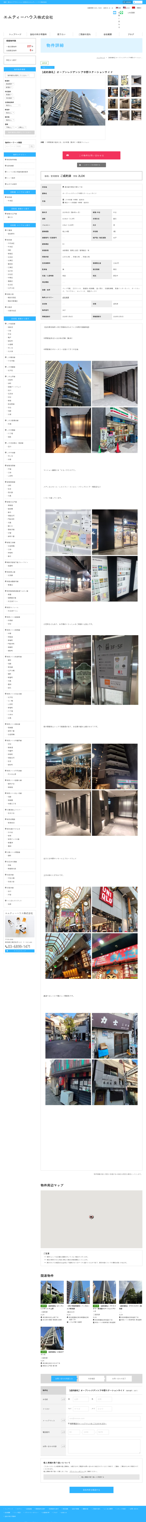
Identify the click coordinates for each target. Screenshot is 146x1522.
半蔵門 (10, 739)
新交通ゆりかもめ (13, 817)
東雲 (9, 583)
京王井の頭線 (12, 850)
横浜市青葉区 (13, 289)
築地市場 (11, 518)
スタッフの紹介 (121, 1497)
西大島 (10, 481)
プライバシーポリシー (77, 1460)
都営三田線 (11, 531)
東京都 (9, 185)
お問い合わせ (108, 14)
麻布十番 (11, 525)
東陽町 (10, 635)
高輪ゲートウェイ (14, 375)
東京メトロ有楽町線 (14, 645)
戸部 (9, 883)
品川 (9, 379)
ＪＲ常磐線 (11, 355)
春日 (9, 500)
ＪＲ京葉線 (11, 418)
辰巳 (9, 676)
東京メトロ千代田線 (14, 759)
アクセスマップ (20, 939)
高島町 (10, 554)
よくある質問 (108, 1497)
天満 (9, 412)
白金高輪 (11, 534)
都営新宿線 (11, 470)
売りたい (61, 22)
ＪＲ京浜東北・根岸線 (15, 431)
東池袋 (10, 655)
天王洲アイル (13, 590)
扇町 (9, 844)
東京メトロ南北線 (13, 712)
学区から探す (11, 48)
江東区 (10, 256)
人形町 (10, 464)
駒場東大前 (12, 857)
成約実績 (65, 286)
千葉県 (9, 218)
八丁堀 (10, 422)
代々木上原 (12, 762)
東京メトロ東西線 (13, 618)
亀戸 (9, 326)
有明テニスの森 (13, 827)
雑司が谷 (11, 772)
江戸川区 (11, 276)
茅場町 (10, 629)
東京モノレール (12, 596)
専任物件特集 (12, 148)
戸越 (9, 457)
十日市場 (11, 349)
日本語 (111, 7)
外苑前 (10, 609)
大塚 (9, 403)
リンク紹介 (17, 1501)
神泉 (9, 853)
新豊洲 (10, 831)
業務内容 (85, 1497)
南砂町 (10, 639)
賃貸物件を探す (40, 1497)
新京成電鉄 (11, 807)
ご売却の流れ (84, 22)
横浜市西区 (12, 286)
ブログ (131, 22)
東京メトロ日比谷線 (14, 682)
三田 (9, 461)
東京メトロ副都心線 (14, 769)
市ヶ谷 (10, 336)
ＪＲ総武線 (11, 312)
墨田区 (10, 252)
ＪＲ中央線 (11, 441)
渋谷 (9, 385)
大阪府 (9, 295)
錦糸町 (10, 329)
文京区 (10, 245)
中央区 (10, 189)
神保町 (10, 541)
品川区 (10, 259)
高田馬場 (11, 392)
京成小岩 (11, 870)
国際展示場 (12, 586)
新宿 (9, 389)
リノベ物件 (11, 166)
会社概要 (108, 22)
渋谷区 (10, 263)
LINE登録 (132, 14)
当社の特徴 (75, 1497)
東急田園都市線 (12, 570)
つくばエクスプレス (14, 889)
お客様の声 (45, 1501)
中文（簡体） (137, 7)
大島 (9, 484)
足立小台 (11, 801)
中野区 (10, 266)
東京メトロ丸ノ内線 (14, 781)
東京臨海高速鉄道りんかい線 (17, 579)
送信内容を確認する (91, 1478)
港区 (9, 238)
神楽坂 (10, 625)
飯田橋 (10, 497)
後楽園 (10, 716)
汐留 (9, 521)
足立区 (10, 273)
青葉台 (10, 573)
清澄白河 (11, 504)
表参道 (10, 736)
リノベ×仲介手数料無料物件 (17, 160)
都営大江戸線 (12, 202)
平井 (9, 322)
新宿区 (10, 242)
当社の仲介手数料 (38, 22)
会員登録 (128, 2)
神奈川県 (10, 282)
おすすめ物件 (12, 172)
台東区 (10, 249)
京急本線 (10, 876)
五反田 (10, 382)
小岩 (9, 319)
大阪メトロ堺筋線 (13, 840)
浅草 (9, 892)
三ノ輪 (10, 689)
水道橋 (10, 333)
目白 (9, 396)
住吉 (9, 477)
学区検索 (65, 1497)
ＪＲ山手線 (11, 365)
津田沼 (10, 315)
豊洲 (9, 673)
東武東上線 (11, 560)
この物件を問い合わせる (91, 143)
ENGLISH (123, 7)
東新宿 (10, 494)
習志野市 (11, 222)
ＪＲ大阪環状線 (12, 409)
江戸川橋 (11, 659)
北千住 (10, 359)
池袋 (9, 399)
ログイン (138, 2)
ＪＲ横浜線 (11, 346)
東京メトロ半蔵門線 (14, 729)
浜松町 (10, 368)
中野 (9, 448)
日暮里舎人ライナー (14, 798)
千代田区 (11, 231)
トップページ (15, 22)
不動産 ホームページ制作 (73, 1520)
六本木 (10, 703)
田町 (9, 372)
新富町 (10, 666)
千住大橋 (11, 866)
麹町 (9, 662)
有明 (9, 824)
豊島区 (10, 269)
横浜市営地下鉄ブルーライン (17, 551)
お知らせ (64, 1501)
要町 (9, 648)
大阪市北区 (12, 299)
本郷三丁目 (12, 792)
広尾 (9, 706)
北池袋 (10, 564)
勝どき (10, 205)
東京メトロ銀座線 (13, 605)
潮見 (9, 425)
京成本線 (10, 863)
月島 (9, 511)
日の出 (10, 820)
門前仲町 (11, 507)
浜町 (9, 474)
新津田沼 (11, 811)
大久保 (10, 339)
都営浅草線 (11, 454)
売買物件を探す (54, 1497)
